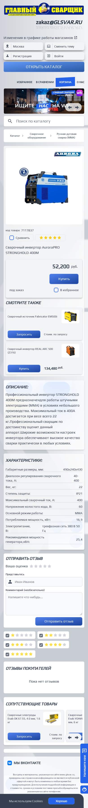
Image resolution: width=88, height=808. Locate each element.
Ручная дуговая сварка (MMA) (67, 135)
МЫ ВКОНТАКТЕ (27, 763)
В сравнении (45, 82)
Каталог (15, 135)
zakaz (59, 22)
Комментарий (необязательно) (25, 590)
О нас (80, 82)
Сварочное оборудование (37, 135)
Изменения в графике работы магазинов (38, 38)
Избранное (24, 82)
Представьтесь (15, 574)
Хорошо (61, 801)
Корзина (65, 82)
